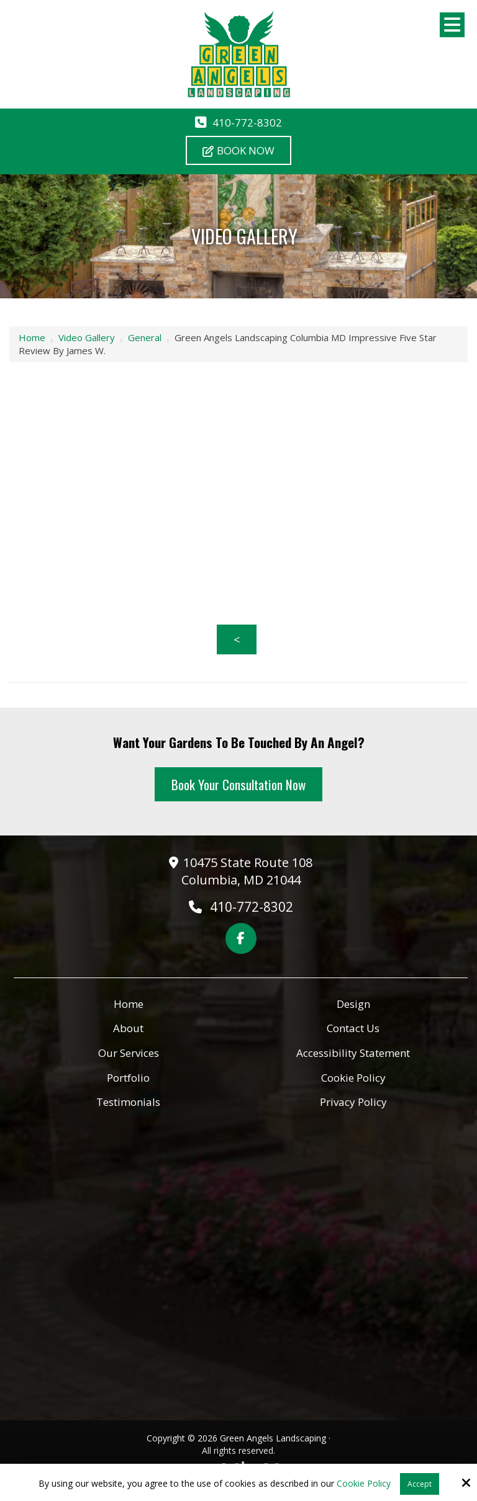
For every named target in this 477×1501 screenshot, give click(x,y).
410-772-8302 (247, 122)
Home (32, 337)
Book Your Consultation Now (238, 784)
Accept (419, 1484)
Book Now (238, 150)
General (144, 337)
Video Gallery (86, 337)
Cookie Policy (364, 1484)
